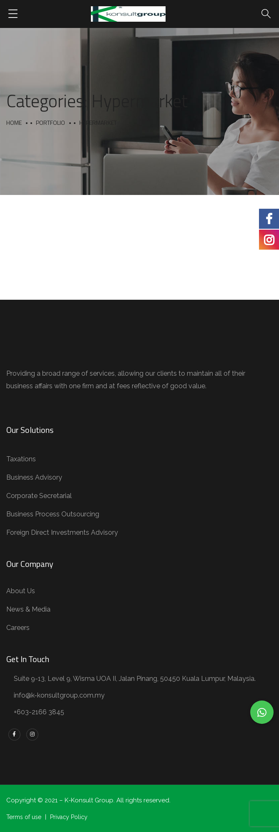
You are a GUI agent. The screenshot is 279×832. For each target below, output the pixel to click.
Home (14, 122)
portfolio (50, 122)
